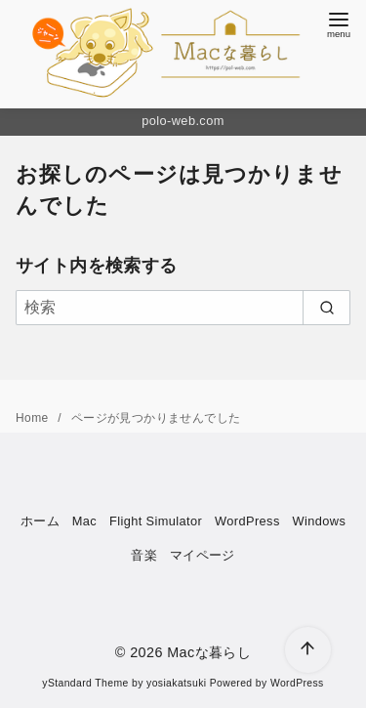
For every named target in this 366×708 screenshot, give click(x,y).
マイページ (202, 555)
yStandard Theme (85, 683)
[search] (326, 307)
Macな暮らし (209, 652)
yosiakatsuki (176, 683)
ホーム (40, 521)
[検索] (183, 307)
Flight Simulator (155, 521)
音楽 (144, 555)
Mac (84, 521)
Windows (319, 521)
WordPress (247, 521)
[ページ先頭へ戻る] (308, 650)
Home (34, 418)
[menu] (338, 23)
